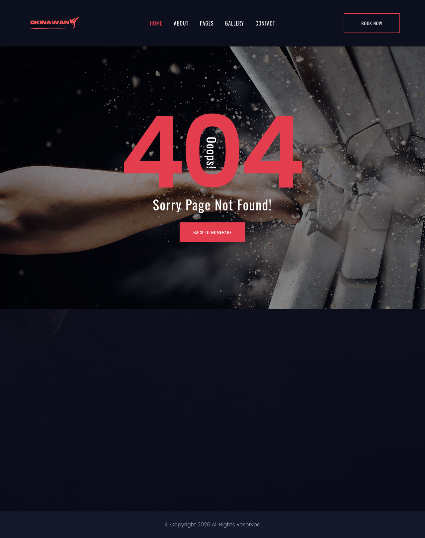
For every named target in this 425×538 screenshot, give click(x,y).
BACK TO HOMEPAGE (212, 232)
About (181, 23)
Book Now (371, 23)
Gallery (234, 23)
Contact (265, 23)
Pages (206, 23)
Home (156, 23)
